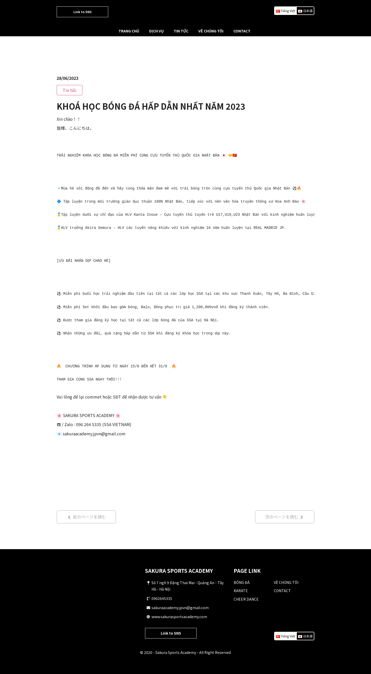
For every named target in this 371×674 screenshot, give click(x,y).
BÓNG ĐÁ (242, 582)
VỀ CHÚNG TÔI (210, 30)
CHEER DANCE (246, 599)
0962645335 (161, 598)
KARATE (241, 590)
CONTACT (241, 30)
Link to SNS (82, 12)
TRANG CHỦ (129, 30)
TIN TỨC (181, 30)
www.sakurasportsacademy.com (179, 616)
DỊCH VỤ (156, 30)
